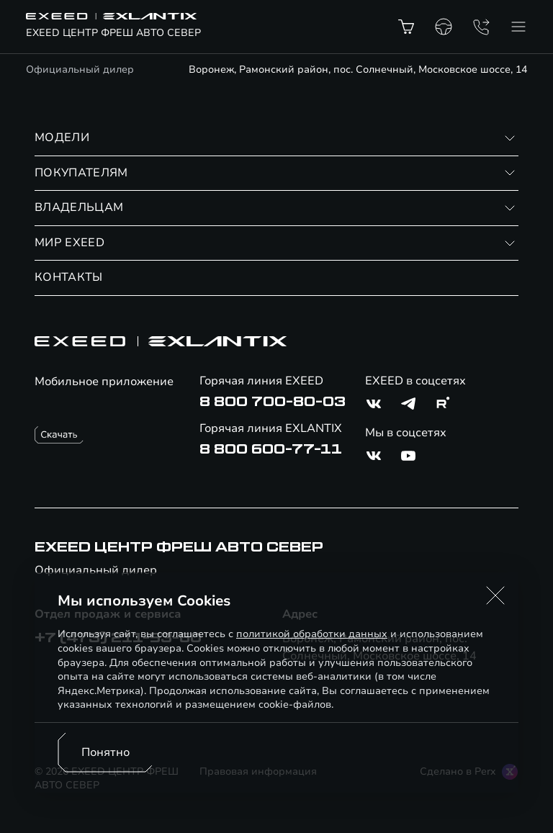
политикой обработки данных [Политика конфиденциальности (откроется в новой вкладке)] (311, 634)
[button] (495, 595)
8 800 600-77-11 (270, 449)
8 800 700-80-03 (272, 401)
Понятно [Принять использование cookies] (105, 752)
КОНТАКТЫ (69, 277)
